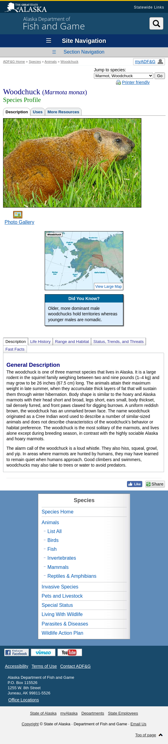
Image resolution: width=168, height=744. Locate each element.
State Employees (123, 713)
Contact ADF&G (75, 666)
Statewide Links (149, 7)
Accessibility (16, 666)
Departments (92, 713)
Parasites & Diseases (65, 623)
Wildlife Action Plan (62, 633)
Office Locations (23, 699)
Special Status (57, 605)
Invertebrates (61, 558)
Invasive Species (60, 586)
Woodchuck (69, 61)
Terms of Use (44, 666)
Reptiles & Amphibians (71, 576)
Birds (52, 540)
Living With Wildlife (62, 614)
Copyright (30, 724)
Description (17, 112)
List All (54, 531)
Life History (40, 341)
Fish (52, 549)
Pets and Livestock (62, 596)
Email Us (138, 724)
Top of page (145, 735)
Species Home (57, 511)
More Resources (63, 112)
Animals (51, 61)
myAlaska (68, 713)
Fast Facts (15, 349)
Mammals (58, 567)
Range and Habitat (72, 341)
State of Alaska (29, 7)
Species (35, 61)
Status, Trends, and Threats (118, 341)
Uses (38, 112)
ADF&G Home (14, 61)
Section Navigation (84, 51)
